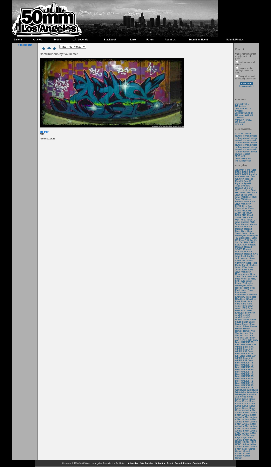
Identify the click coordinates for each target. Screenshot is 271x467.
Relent (238, 288)
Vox (253, 331)
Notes (244, 279)
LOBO (250, 285)
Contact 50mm (200, 463)
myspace (239, 111)
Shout (244, 195)
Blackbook (110, 39)
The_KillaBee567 (243, 161)
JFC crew (248, 188)
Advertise (132, 463)
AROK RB (246, 211)
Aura (242, 220)
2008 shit (239, 124)
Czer (253, 170)
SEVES (239, 249)
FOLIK (249, 213)
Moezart (239, 188)
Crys (244, 206)
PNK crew (240, 177)
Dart (237, 192)
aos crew (44, 132)
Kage (252, 435)
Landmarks (240, 292)
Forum (150, 39)
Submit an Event (198, 39)
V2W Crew (240, 260)
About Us (170, 39)
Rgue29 (253, 174)
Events (58, 39)
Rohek (245, 265)
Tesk (248, 297)
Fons (247, 170)
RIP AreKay (240, 106)
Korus (243, 397)
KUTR (238, 206)
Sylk (237, 281)
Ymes (250, 290)
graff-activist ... (242, 104)
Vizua (237, 208)
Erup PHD (244, 240)
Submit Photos (235, 39)
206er (237, 267)
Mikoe (238, 410)
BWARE (239, 201)
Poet (237, 279)
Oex (237, 220)
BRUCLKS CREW (243, 310)
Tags (237, 186)
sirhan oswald (250, 136)
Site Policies (147, 463)
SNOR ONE (240, 217)
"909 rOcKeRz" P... (244, 108)
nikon (243, 290)
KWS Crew (246, 204)
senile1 (238, 315)
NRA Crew (240, 299)
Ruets (238, 265)
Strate (254, 190)
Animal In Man (249, 410)
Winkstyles (240, 236)
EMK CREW (250, 242)
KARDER (239, 313)
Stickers (254, 265)
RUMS (250, 220)
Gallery (18, 39)
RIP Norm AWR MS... (245, 115)
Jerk (247, 190)
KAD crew (252, 295)
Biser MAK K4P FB (245, 339)
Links (133, 39)
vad (255, 276)
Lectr (244, 449)
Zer (251, 240)
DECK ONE (241, 215)
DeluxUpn (239, 170)
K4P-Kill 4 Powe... (243, 120)
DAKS (238, 172)
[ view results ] (246, 86)
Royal (250, 215)
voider (238, 306)
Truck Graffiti (247, 256)
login (20, 45)
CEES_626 (240, 156)
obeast (246, 154)
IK (236, 238)
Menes (238, 274)
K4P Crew (253, 340)
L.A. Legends (80, 39)
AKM (249, 276)
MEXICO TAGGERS (244, 113)
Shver (246, 319)
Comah (252, 449)
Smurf (250, 231)
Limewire (239, 118)
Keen (252, 258)
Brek (252, 274)
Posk (246, 201)
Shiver (252, 322)
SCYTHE (252, 279)
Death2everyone (243, 158)
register (28, 45)
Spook (249, 260)
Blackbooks (245, 238)
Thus (237, 276)
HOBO (238, 435)
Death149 (245, 186)
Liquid (249, 281)
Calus (250, 217)
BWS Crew (245, 192)
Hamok (253, 326)
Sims (237, 231)
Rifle (255, 263)
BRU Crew (248, 306)
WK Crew (250, 177)
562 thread (240, 122)
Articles (37, 39)
